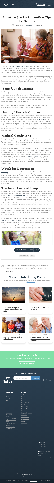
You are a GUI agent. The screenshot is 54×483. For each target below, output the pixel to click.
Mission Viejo (24, 408)
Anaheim (23, 395)
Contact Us (8, 400)
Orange (23, 422)
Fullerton (23, 398)
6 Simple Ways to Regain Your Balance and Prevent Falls (13, 310)
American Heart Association (19, 66)
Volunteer (8, 408)
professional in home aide (36, 156)
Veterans (8, 406)
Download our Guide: (27, 364)
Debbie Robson (19, 25)
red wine (41, 119)
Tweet (21, 250)
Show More (9, 272)
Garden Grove (25, 418)
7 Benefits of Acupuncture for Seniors (40, 309)
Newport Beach (25, 410)
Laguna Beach (25, 420)
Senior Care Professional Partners (9, 415)
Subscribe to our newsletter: (27, 374)
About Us (8, 398)
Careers (8, 404)
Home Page (9, 395)
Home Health (29, 25)
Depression (4, 172)
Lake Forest (24, 406)
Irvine (22, 402)
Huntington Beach (26, 400)
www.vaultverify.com (27, 475)
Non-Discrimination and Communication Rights (11, 420)
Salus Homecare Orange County (10, 220)
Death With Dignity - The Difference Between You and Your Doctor (40, 339)
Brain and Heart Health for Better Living (13, 339)
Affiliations (8, 402)
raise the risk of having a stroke (17, 195)
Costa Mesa (24, 416)
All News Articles (31, 283)
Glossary (8, 410)
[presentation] (27, 384)
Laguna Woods (25, 404)
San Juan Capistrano (26, 414)
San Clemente (25, 412)
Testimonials (9, 412)
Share (11, 250)
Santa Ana (24, 424)
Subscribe (36, 379)
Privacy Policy (33, 481)
